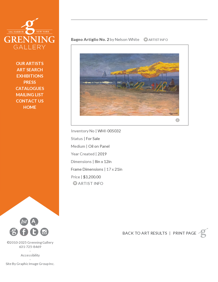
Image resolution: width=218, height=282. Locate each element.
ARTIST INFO (156, 39)
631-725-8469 (30, 247)
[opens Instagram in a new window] (44, 235)
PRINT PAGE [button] (184, 233)
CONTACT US (29, 100)
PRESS (30, 82)
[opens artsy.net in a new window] (34, 224)
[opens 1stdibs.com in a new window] (24, 224)
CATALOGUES (30, 88)
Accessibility (30, 255)
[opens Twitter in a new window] (35, 235)
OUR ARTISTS (29, 63)
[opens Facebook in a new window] (24, 235)
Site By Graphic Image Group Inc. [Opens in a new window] (30, 264)
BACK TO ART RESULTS (145, 233)
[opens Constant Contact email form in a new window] (14, 235)
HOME (29, 107)
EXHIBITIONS (29, 75)
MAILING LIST (30, 94)
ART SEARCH (30, 69)
